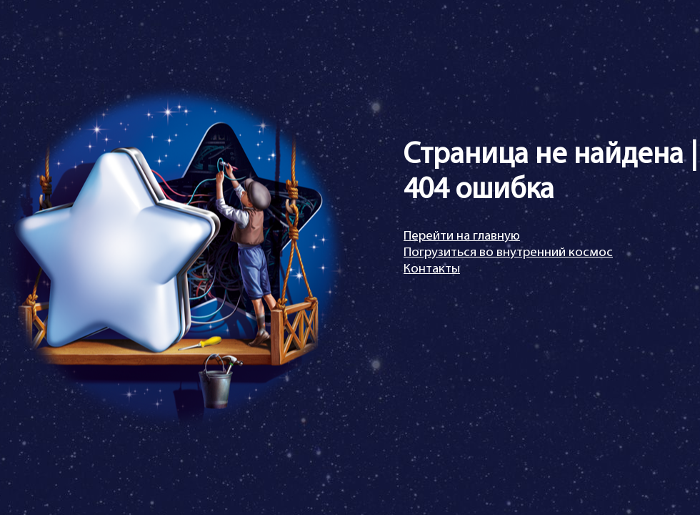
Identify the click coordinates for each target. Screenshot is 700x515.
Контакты (432, 269)
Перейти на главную (462, 236)
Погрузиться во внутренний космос (508, 253)
